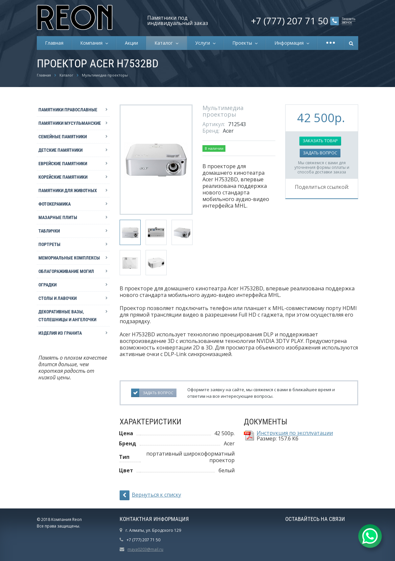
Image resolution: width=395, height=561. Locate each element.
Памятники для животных (67, 190)
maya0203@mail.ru (145, 549)
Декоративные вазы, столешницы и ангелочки (67, 315)
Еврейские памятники (62, 163)
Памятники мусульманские (69, 123)
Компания (92, 43)
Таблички (49, 231)
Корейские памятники (62, 177)
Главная (54, 43)
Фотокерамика (54, 204)
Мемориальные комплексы (69, 257)
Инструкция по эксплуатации (295, 433)
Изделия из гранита (60, 333)
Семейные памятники (62, 136)
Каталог (164, 43)
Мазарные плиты (57, 217)
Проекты (243, 43)
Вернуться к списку (150, 495)
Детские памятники (60, 150)
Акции (131, 43)
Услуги (204, 43)
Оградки (47, 284)
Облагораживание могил (66, 271)
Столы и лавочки (57, 298)
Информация (290, 43)
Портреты (49, 244)
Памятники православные (67, 109)
